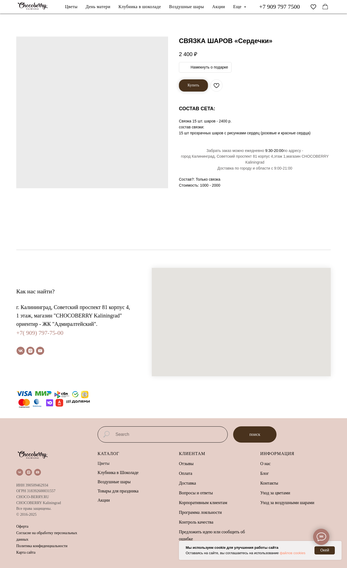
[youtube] (40, 351)
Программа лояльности (200, 512)
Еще (238, 6)
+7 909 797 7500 (279, 6)
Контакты (269, 483)
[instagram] (30, 351)
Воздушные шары (186, 6)
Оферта (22, 526)
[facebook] (325, 7)
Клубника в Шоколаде (118, 472)
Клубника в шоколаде (139, 6)
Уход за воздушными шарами (287, 502)
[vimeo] (313, 7)
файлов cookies (293, 553)
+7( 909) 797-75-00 (39, 332)
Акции (218, 6)
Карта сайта (26, 552)
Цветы (71, 6)
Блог (264, 473)
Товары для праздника (118, 491)
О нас (265, 463)
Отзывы (186, 463)
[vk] (21, 351)
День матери (98, 6)
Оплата (185, 473)
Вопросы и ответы (196, 493)
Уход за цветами (275, 493)
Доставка (187, 483)
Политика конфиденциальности (42, 546)
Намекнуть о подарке (209, 67)
